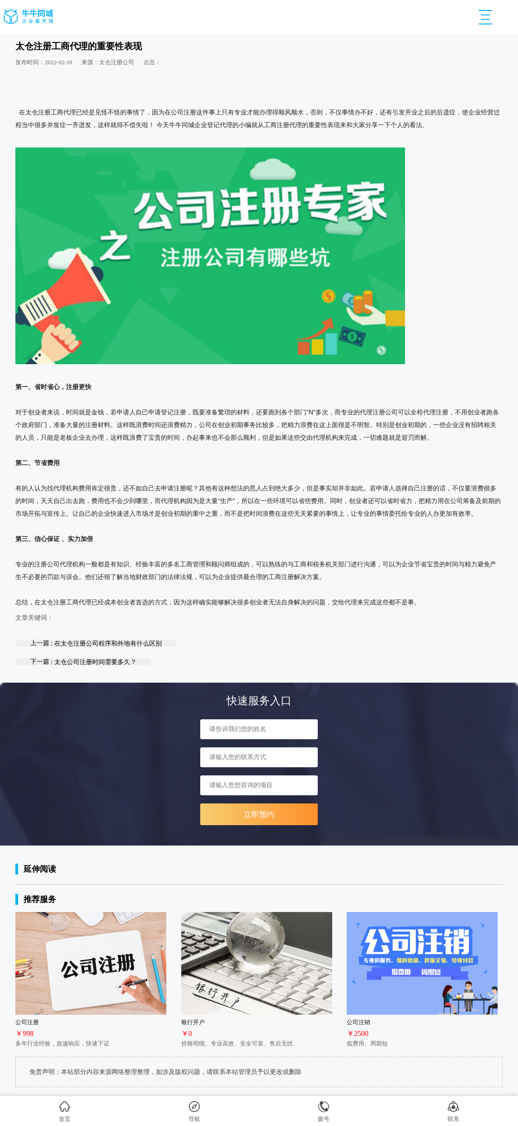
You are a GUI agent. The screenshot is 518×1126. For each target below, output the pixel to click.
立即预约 (259, 814)
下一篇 (83, 661)
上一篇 (96, 643)
